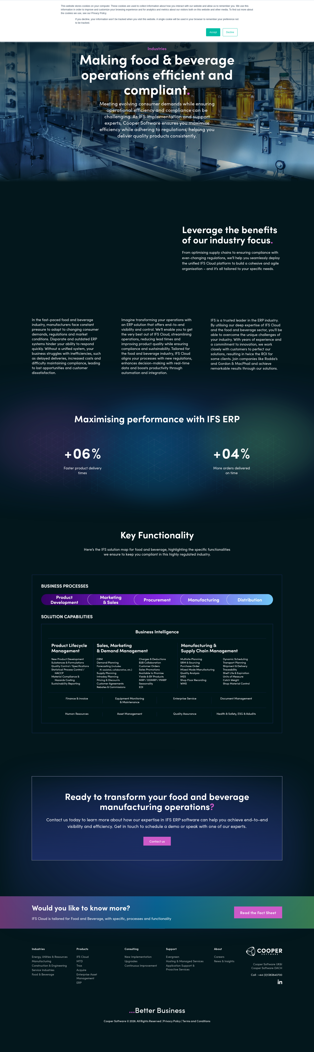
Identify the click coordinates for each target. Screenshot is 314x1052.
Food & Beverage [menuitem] (43, 974)
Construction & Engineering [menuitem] (49, 965)
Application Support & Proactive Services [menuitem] (180, 967)
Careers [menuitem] (219, 957)
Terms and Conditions (196, 1021)
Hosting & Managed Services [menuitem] (184, 961)
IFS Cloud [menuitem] (82, 957)
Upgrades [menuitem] (131, 961)
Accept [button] (213, 32)
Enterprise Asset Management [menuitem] (86, 976)
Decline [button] (230, 32)
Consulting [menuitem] (132, 949)
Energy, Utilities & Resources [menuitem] (49, 957)
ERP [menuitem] (79, 982)
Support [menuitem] (171, 949)
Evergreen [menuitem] (172, 957)
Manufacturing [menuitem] (41, 961)
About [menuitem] (218, 949)
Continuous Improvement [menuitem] (141, 965)
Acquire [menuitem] (81, 970)
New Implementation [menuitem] (138, 957)
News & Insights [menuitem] (224, 961)
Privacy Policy (172, 1021)
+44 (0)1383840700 (270, 975)
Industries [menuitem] (38, 949)
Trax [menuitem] (79, 965)
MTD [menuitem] (79, 961)
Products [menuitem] (82, 949)
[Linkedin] (280, 983)
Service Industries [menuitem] (43, 970)
